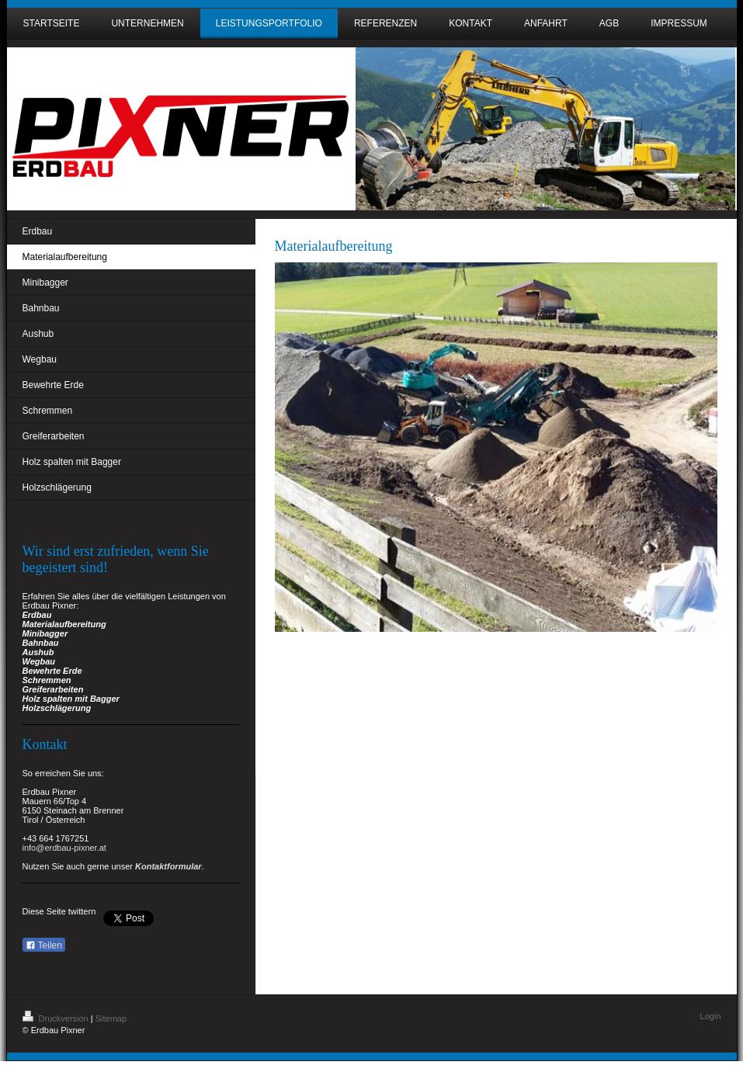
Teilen (44, 945)
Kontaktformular (168, 866)
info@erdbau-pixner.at (64, 847)
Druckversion (57, 1018)
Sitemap (111, 1018)
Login (710, 1016)
